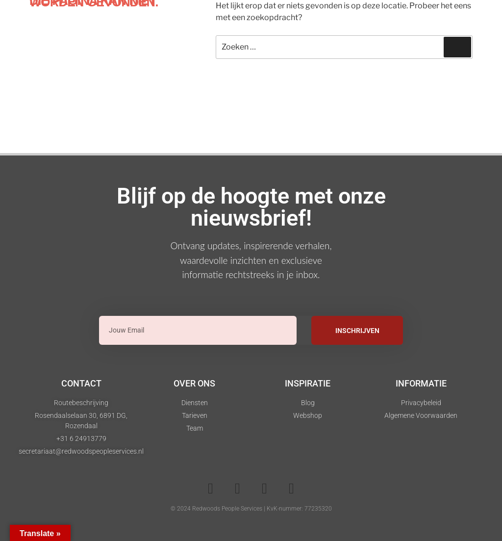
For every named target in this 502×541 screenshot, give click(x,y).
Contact (81, 383)
